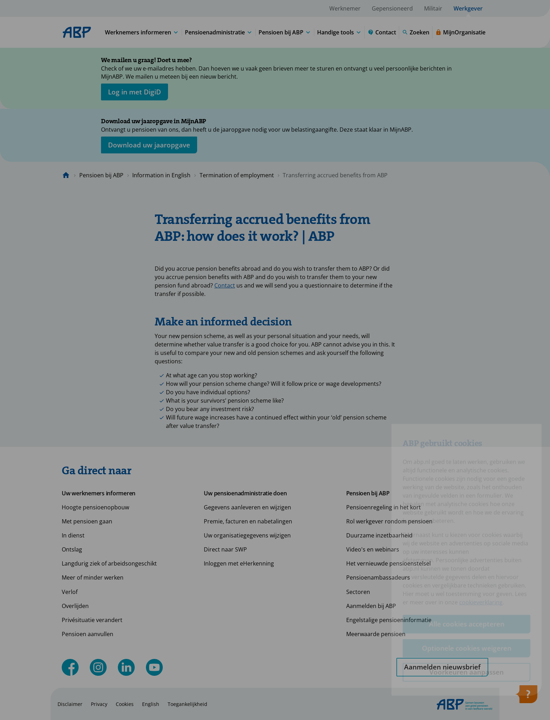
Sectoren (358, 592)
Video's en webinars (372, 549)
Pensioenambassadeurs (378, 577)
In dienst (73, 535)
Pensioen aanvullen (87, 634)
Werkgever (468, 8)
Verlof (70, 592)
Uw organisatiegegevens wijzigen (247, 535)
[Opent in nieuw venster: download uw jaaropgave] (149, 145)
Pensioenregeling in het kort (383, 507)
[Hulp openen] (526, 696)
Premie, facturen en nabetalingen (248, 521)
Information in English (161, 175)
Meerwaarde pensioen (375, 634)
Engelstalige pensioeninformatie (388, 620)
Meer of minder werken (92, 577)
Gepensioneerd (392, 8)
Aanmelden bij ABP (371, 606)
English (150, 704)
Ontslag (72, 549)
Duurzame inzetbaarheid (379, 535)
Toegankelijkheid (187, 704)
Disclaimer (70, 704)
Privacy (99, 704)
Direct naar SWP (225, 549)
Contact (224, 285)
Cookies (125, 704)
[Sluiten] (464, 61)
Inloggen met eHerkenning (239, 563)
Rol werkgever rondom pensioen (389, 521)
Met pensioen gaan (87, 521)
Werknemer (345, 8)
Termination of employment (237, 175)
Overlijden (75, 606)
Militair (433, 8)
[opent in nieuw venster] (134, 92)
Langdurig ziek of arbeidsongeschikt (109, 563)
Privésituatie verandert (92, 620)
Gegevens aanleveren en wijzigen (247, 507)
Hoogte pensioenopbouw (95, 507)
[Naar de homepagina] (66, 175)
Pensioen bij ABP (101, 175)
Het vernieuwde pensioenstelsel (388, 563)
